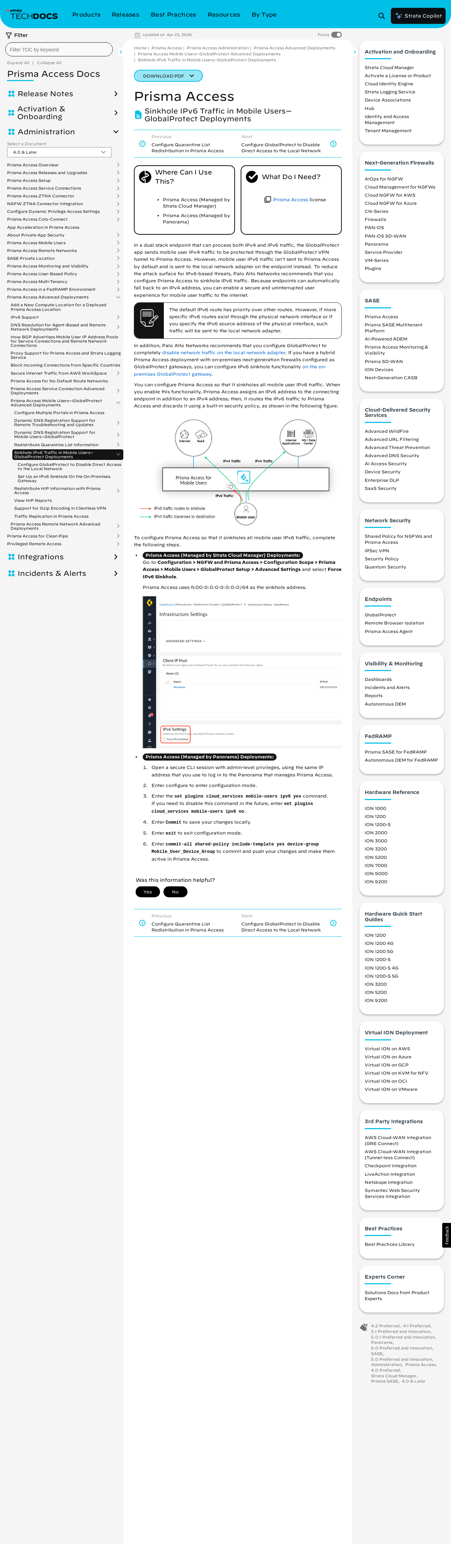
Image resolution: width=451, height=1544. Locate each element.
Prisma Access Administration (218, 47)
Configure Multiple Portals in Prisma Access (59, 412)
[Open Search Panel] (383, 16)
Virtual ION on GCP (386, 1066)
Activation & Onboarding (41, 113)
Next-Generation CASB (391, 379)
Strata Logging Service (390, 93)
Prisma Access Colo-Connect (37, 219)
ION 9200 (376, 883)
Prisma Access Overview (32, 165)
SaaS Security (381, 489)
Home (140, 47)
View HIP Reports (33, 500)
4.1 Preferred (416, 1327)
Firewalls (375, 221)
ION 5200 (376, 858)
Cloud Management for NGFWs (400, 188)
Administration (46, 132)
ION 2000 (376, 834)
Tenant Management (388, 132)
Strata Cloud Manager (389, 69)
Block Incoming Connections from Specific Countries (65, 365)
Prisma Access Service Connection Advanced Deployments (58, 391)
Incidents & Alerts (52, 573)
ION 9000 (376, 875)
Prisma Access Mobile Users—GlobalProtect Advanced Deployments (56, 403)
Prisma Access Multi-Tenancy (37, 281)
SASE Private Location (31, 258)
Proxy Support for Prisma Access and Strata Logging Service (66, 355)
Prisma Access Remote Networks (42, 250)
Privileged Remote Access (34, 544)
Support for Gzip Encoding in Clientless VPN (60, 508)
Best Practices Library (390, 1246)
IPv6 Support (25, 317)
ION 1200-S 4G (382, 969)
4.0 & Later (414, 1383)
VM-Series (377, 261)
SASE (377, 1355)
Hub (369, 109)
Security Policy (382, 560)
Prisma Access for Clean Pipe (37, 536)
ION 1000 (375, 809)
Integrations (41, 557)
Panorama (376, 245)
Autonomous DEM (385, 705)
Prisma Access (167, 47)
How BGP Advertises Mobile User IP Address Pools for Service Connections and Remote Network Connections (64, 340)
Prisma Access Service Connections (44, 188)
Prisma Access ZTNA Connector (40, 196)
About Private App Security (35, 235)
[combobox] (59, 49)
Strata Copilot (418, 16)
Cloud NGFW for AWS (390, 196)
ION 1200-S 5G (381, 977)
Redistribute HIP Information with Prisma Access (57, 490)
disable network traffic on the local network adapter (223, 352)
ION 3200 (376, 850)
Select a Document (27, 143)
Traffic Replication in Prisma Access (51, 516)
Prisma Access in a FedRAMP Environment (51, 289)
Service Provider (383, 253)
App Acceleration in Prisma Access (43, 227)
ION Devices (379, 371)
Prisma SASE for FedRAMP (396, 753)
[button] (446, 1235)
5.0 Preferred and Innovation (401, 1361)
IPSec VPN (377, 552)
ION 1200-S (378, 826)
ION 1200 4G (379, 945)
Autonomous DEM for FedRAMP (401, 761)
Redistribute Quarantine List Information (56, 445)
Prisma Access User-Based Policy (42, 274)
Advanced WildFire (387, 432)
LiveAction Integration (390, 1175)
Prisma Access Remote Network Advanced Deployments (55, 526)
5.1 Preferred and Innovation (400, 1333)
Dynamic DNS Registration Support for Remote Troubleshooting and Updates (54, 422)
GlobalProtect (380, 616)
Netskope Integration (389, 1183)
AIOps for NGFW (384, 180)
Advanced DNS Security (392, 457)
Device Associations (388, 101)
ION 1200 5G (379, 953)
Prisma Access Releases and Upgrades (47, 173)
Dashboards (378, 681)
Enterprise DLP (382, 481)
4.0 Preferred (385, 1372)
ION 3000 (376, 842)
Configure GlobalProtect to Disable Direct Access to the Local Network (69, 466)
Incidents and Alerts (387, 689)
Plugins (373, 270)
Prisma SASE (384, 1383)
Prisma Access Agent (389, 632)
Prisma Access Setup (29, 180)
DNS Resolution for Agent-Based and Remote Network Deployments (58, 327)
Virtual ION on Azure (388, 1058)
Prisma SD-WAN (384, 363)
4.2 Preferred (385, 1327)
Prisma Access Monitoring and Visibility (47, 266)
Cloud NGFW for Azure (391, 204)
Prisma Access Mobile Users (36, 243)
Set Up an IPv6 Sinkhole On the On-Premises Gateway (64, 478)
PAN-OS (374, 229)
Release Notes (45, 94)
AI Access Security (386, 465)
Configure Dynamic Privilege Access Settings (53, 211)
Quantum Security (385, 568)
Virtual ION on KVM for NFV (396, 1074)
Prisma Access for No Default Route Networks (59, 381)
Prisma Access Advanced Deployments (47, 297)
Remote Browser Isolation (394, 624)
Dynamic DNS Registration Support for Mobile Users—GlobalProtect (54, 434)
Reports (374, 697)
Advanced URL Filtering (392, 440)
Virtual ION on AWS (387, 1050)
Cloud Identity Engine (389, 85)
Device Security (383, 473)
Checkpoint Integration (390, 1167)
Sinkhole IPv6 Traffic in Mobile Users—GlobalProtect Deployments (53, 454)
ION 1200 (375, 818)
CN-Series (376, 213)
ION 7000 (376, 867)
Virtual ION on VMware (391, 1091)
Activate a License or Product (398, 77)
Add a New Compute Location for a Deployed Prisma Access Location (58, 306)
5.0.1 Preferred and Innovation (403, 1338)
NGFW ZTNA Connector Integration (45, 204)
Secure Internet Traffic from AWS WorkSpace (59, 373)
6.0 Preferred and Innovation (401, 1350)
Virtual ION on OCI (386, 1083)
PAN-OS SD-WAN (385, 237)
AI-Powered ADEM (386, 340)
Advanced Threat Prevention (397, 449)
